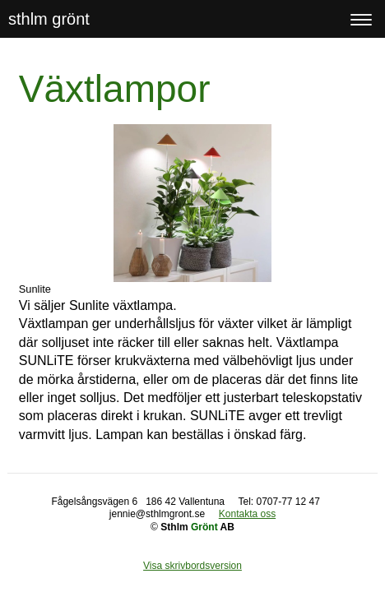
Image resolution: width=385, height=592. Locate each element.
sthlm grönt (49, 19)
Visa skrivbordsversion (192, 565)
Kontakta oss (247, 514)
